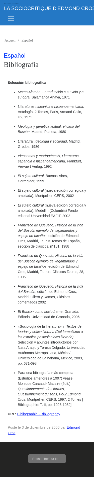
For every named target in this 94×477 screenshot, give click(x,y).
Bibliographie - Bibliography (38, 414)
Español (27, 40)
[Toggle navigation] (11, 18)
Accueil (10, 40)
